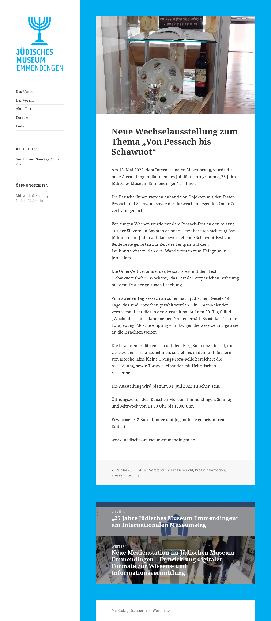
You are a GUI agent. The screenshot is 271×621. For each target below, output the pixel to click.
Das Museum (26, 91)
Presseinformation (210, 470)
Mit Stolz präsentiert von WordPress (141, 610)
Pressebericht (182, 470)
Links (20, 126)
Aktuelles (23, 109)
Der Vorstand (153, 470)
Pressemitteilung (125, 475)
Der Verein (25, 100)
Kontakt (22, 117)
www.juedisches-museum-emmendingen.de (153, 440)
